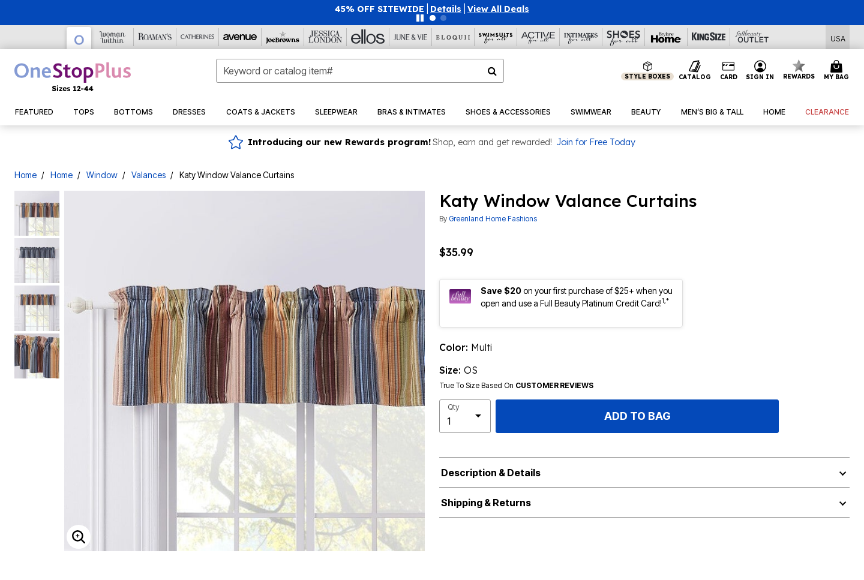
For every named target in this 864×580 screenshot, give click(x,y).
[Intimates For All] (581, 37)
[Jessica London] (325, 37)
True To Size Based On (516, 385)
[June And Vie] (410, 37)
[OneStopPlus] (79, 38)
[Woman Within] (112, 37)
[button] (445, 9)
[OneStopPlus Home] (72, 77)
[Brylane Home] (666, 37)
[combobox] (360, 71)
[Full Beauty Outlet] (751, 37)
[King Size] (709, 37)
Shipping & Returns (486, 503)
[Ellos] (368, 37)
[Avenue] (240, 37)
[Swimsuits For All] (496, 37)
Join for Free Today (595, 142)
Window (102, 175)
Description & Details (491, 473)
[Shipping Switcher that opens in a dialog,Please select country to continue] (838, 37)
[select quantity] (465, 416)
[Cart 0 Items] (838, 70)
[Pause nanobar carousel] (420, 18)
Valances (148, 175)
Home (25, 175)
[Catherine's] (197, 37)
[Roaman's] (155, 37)
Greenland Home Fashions (493, 218)
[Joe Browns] (283, 37)
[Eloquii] (453, 37)
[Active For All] (538, 37)
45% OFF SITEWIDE (379, 9)
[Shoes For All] (623, 37)
